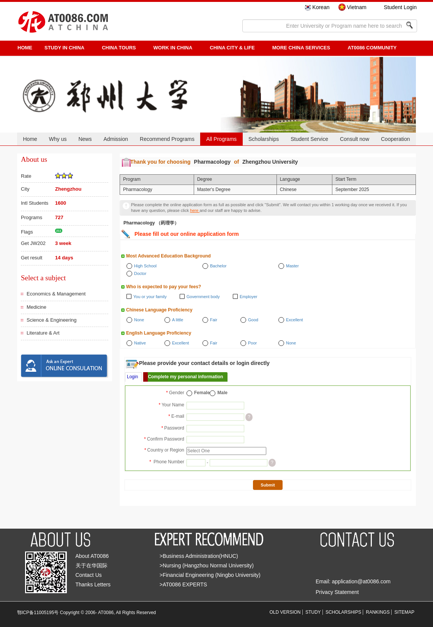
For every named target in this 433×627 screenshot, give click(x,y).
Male (222, 392)
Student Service (309, 139)
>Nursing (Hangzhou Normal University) (207, 565)
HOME (24, 48)
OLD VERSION (285, 612)
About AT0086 (92, 556)
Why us (58, 139)
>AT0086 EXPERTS (183, 584)
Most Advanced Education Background (168, 256)
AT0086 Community (372, 48)
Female (202, 392)
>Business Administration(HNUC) (199, 556)
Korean (320, 7)
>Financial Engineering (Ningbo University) (210, 575)
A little (177, 319)
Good (253, 319)
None (139, 319)
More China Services (301, 48)
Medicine (36, 307)
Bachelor (218, 266)
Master (292, 266)
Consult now (354, 139)
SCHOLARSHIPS (343, 612)
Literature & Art (43, 333)
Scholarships (263, 139)
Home (30, 139)
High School (145, 266)
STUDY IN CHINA (64, 48)
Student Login (400, 7)
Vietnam (356, 7)
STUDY (313, 612)
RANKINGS (378, 612)
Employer (248, 296)
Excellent (294, 319)
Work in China (173, 48)
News (85, 139)
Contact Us (89, 575)
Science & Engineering (52, 320)
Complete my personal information (185, 376)
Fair (213, 319)
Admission (115, 139)
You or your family (150, 296)
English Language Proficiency (158, 333)
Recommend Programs (167, 139)
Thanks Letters (93, 584)
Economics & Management (56, 294)
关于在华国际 (91, 565)
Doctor (140, 273)
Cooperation (395, 139)
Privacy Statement (337, 592)
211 (58, 230)
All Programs (221, 139)
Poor (252, 343)
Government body (203, 296)
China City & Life (232, 48)
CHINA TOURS (119, 48)
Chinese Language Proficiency (159, 310)
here (194, 210)
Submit (268, 485)
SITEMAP (404, 612)
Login (132, 376)
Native (140, 343)
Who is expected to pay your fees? (163, 286)
